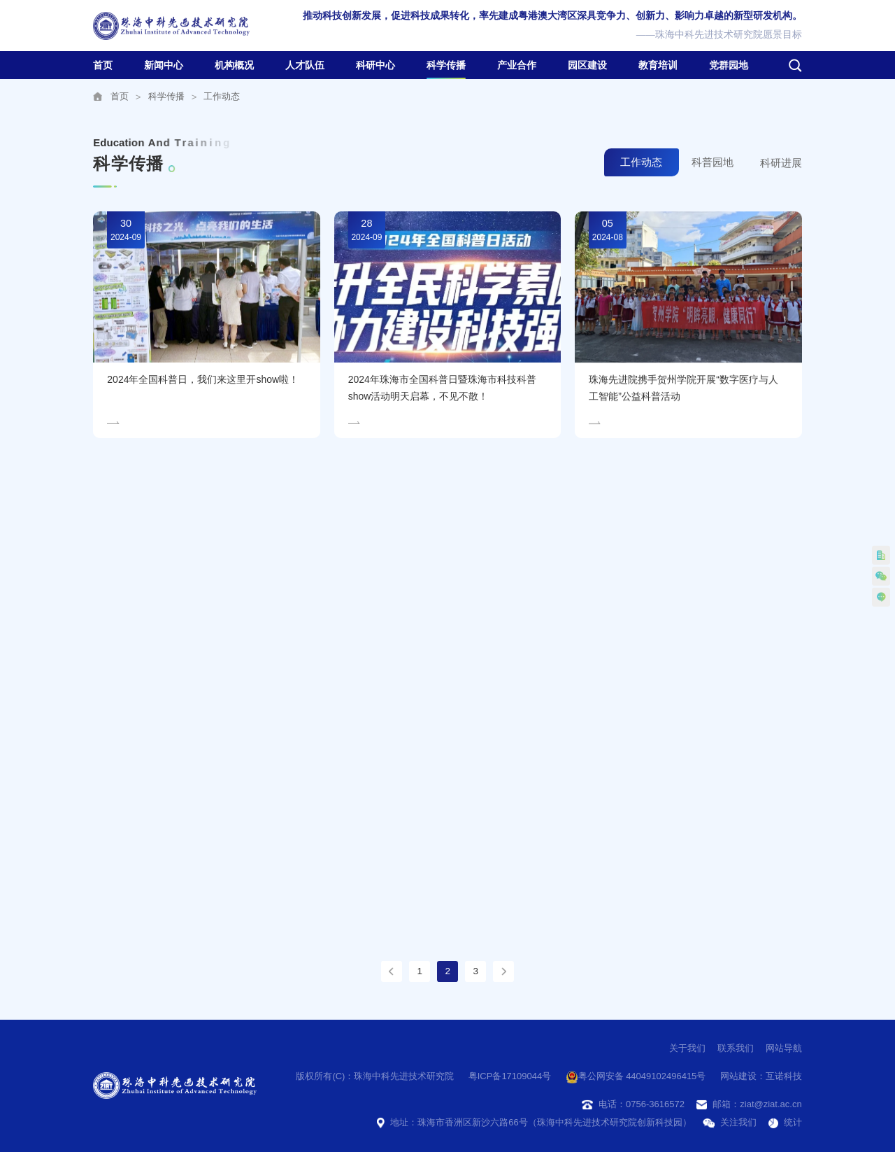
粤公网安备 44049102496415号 (636, 1077)
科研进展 (781, 163)
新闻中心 (163, 65)
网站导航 (784, 1048)
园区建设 (587, 65)
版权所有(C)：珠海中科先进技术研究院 (375, 1076)
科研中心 (375, 65)
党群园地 (728, 65)
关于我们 (687, 1048)
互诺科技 (784, 1076)
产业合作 (516, 65)
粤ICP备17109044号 (510, 1076)
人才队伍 (304, 65)
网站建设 (738, 1076)
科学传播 (446, 65)
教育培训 (658, 65)
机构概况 (234, 65)
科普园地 (712, 163)
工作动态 (221, 96)
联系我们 (735, 1048)
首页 (103, 65)
